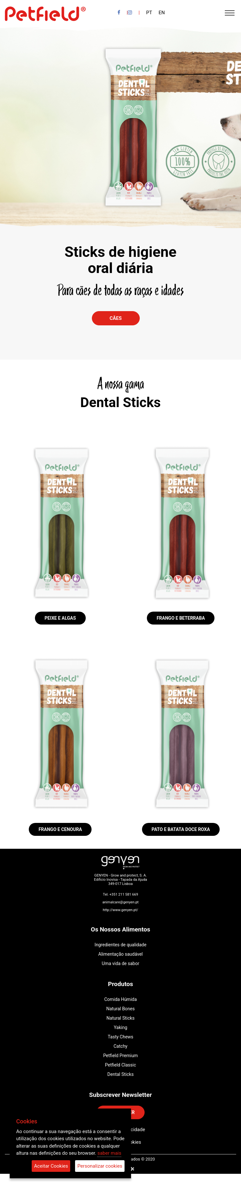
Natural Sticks (120, 1018)
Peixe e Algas (60, 618)
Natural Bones (120, 1008)
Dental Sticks (120, 1074)
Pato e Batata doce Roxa (181, 829)
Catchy (120, 1046)
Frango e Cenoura (60, 829)
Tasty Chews (120, 1036)
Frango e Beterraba (181, 618)
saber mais (109, 1153)
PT (149, 13)
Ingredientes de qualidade (120, 944)
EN (162, 13)
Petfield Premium (120, 1055)
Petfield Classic (120, 1064)
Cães (116, 318)
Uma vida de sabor (120, 963)
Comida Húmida (120, 999)
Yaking (120, 1027)
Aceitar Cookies (51, 1166)
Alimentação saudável (120, 954)
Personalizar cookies (99, 1166)
